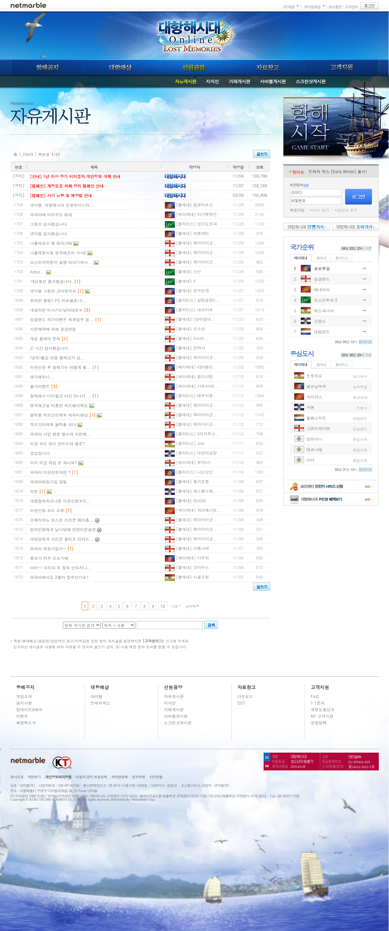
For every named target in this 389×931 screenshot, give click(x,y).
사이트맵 (156, 776)
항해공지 (47, 67)
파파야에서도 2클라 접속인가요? (59, 577)
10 (163, 606)
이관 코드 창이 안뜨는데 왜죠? (57, 443)
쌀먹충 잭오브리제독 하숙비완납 (59, 415)
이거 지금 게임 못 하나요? (53, 462)
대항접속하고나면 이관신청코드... (60, 501)
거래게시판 (239, 81)
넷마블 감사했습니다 (48, 233)
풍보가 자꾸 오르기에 (49, 558)
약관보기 (34, 776)
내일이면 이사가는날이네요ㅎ (56, 310)
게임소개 (24, 696)
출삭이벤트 (40, 386)
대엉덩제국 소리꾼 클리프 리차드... (62, 539)
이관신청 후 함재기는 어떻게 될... (60, 367)
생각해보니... (42, 376)
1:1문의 (317, 703)
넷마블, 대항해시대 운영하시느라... (62, 205)
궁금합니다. (40, 453)
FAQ (315, 696)
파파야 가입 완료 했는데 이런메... (60, 434)
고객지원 (342, 67)
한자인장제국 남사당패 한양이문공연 (63, 529)
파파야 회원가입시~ (48, 548)
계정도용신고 (322, 709)
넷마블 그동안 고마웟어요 (53, 291)
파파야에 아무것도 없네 (51, 214)
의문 (34, 491)
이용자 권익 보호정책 (91, 776)
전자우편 (138, 776)
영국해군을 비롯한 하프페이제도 (59, 405)
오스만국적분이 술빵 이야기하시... (61, 262)
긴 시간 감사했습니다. (50, 348)
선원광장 (194, 67)
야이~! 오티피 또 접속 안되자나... (60, 567)
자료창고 (268, 67)
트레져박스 (100, 703)
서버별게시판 (273, 81)
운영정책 (318, 722)
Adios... (37, 271)
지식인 (212, 81)
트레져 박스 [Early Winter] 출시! (337, 171)
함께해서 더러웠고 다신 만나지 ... (60, 396)
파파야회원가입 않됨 (48, 481)
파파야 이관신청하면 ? (50, 472)
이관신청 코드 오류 (47, 510)
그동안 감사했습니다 (48, 224)
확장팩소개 (26, 722)
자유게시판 (185, 81)
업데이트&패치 (29, 709)
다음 (174, 606)
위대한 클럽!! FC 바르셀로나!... (58, 300)
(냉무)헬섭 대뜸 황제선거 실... (57, 357)
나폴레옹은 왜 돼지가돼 (51, 243)
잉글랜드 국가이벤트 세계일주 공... (62, 319)
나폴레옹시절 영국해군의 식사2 (58, 252)
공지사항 (24, 703)
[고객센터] (152, 640)
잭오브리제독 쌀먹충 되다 (53, 424)
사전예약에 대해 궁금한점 (53, 329)
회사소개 (16, 776)
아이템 (96, 696)
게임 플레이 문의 (45, 338)
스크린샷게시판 (310, 81)
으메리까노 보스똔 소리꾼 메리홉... (62, 520)
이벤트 (22, 716)
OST (241, 703)
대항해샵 (120, 67)
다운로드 (245, 696)
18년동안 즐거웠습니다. (51, 281)
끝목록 (190, 606)
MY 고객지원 (322, 716)
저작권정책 (119, 776)
